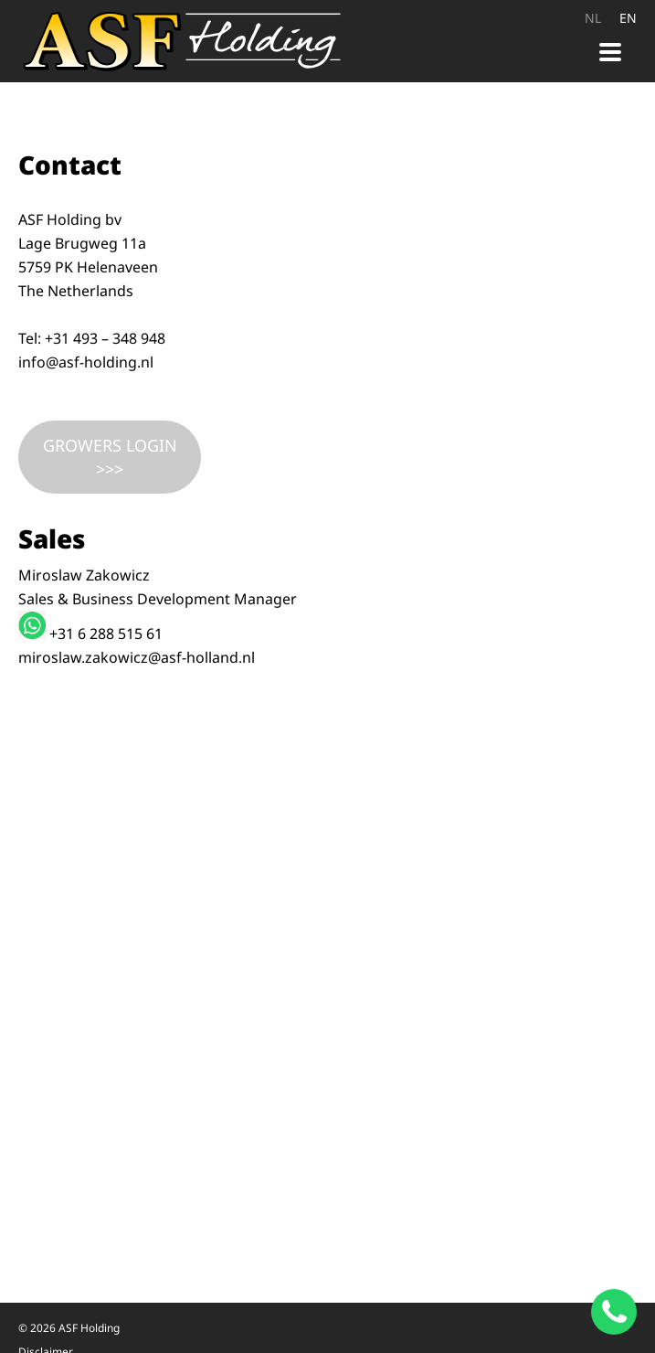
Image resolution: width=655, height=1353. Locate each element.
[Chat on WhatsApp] (614, 1312)
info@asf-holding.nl (85, 362)
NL (593, 18)
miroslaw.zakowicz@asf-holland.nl (136, 657)
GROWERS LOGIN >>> (110, 457)
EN (628, 18)
